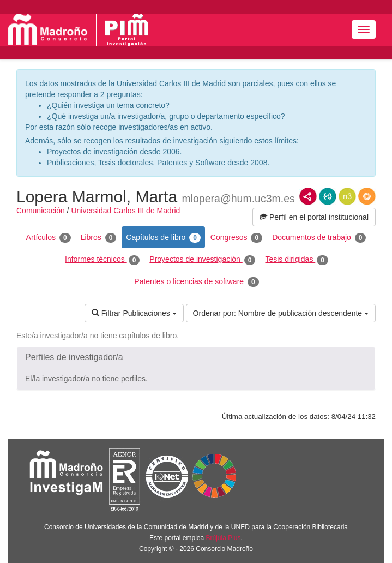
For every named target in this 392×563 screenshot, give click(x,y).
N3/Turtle (347, 196)
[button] (196, 357)
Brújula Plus (223, 538)
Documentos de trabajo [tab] (319, 238)
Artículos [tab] (48, 238)
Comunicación (40, 210)
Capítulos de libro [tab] (163, 238)
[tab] (196, 357)
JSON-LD (327, 196)
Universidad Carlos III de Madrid (125, 210)
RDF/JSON (367, 196)
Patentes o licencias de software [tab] (196, 282)
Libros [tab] (99, 238)
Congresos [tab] (236, 238)
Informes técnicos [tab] (102, 260)
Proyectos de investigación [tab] (202, 260)
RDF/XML (308, 196)
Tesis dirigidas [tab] (296, 260)
